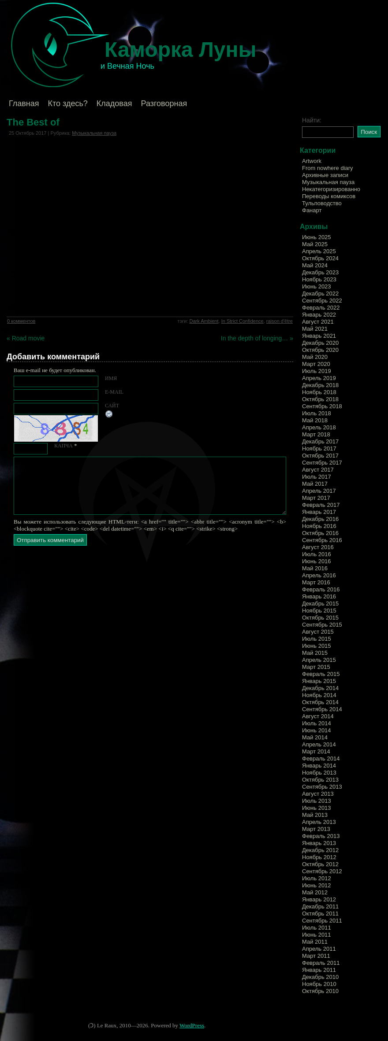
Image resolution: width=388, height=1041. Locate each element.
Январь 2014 (319, 765)
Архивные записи (325, 175)
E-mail (114, 392)
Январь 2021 (319, 335)
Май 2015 (315, 653)
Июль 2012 (316, 878)
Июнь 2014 (316, 730)
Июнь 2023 (316, 286)
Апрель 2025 (319, 251)
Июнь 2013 (316, 808)
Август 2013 (318, 793)
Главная (24, 103)
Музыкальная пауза (94, 133)
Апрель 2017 (319, 490)
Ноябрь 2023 (319, 279)
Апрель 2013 (319, 822)
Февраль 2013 (321, 836)
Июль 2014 (316, 723)
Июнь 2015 (316, 645)
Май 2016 (315, 568)
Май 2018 (315, 420)
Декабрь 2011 (320, 906)
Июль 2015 (316, 638)
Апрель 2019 (319, 378)
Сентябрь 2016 (322, 540)
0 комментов (21, 321)
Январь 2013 (319, 843)
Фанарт (311, 210)
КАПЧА (63, 446)
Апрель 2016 (319, 575)
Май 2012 (315, 892)
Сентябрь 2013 (322, 786)
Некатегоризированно (331, 189)
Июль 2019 (316, 371)
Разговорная (164, 103)
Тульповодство (322, 203)
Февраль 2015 (321, 674)
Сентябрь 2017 (322, 462)
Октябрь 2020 (320, 350)
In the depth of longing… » (257, 338)
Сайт (112, 405)
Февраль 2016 (321, 589)
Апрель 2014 (319, 744)
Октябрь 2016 (320, 533)
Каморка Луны (180, 49)
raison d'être (279, 321)
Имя (111, 378)
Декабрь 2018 (320, 385)
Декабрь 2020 (320, 343)
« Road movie (26, 338)
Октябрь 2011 (320, 913)
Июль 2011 (316, 927)
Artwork (311, 161)
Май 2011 (315, 941)
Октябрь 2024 (320, 258)
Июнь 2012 (316, 885)
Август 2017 (318, 469)
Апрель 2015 (319, 660)
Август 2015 (318, 631)
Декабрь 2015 (320, 603)
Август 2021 (318, 321)
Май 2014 (315, 737)
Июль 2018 (316, 413)
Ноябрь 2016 (319, 526)
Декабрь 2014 (320, 688)
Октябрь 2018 (320, 399)
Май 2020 (315, 357)
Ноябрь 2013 (319, 772)
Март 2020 (316, 364)
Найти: (311, 120)
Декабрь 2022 (320, 293)
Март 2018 (316, 434)
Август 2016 (318, 547)
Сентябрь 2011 (322, 920)
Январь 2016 (319, 596)
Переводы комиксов (328, 196)
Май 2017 (315, 483)
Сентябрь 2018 (322, 406)
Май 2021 (315, 328)
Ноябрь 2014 (319, 695)
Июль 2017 (316, 476)
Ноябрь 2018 (319, 392)
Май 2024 (315, 265)
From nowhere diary (327, 168)
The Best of (33, 122)
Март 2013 (316, 829)
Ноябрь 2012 (319, 857)
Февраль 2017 (321, 505)
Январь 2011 (319, 970)
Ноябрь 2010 (319, 984)
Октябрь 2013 (320, 779)
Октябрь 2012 (320, 864)
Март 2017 (316, 498)
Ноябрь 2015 (319, 610)
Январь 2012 (319, 899)
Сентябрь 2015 (322, 624)
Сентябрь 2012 (322, 871)
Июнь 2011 (316, 934)
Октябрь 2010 (320, 991)
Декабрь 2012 (320, 850)
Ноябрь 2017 (319, 448)
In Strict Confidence (242, 321)
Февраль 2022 (321, 307)
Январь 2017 (319, 512)
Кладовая (114, 103)
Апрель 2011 (319, 948)
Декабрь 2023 (320, 272)
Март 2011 (316, 955)
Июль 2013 (316, 800)
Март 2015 (316, 667)
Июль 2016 (316, 554)
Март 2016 (316, 582)
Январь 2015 (319, 681)
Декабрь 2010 (320, 977)
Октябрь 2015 (320, 617)
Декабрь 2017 (320, 441)
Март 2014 (316, 751)
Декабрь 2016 (320, 519)
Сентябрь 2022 (322, 300)
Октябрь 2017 (320, 455)
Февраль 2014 (321, 758)
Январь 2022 (319, 314)
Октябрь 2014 (320, 702)
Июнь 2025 (316, 237)
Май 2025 (315, 244)
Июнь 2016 (316, 561)
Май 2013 (315, 815)
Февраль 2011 (321, 963)
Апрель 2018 (319, 427)
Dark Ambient (204, 321)
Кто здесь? (68, 103)
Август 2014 (318, 716)
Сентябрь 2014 (322, 709)
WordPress (191, 1025)
